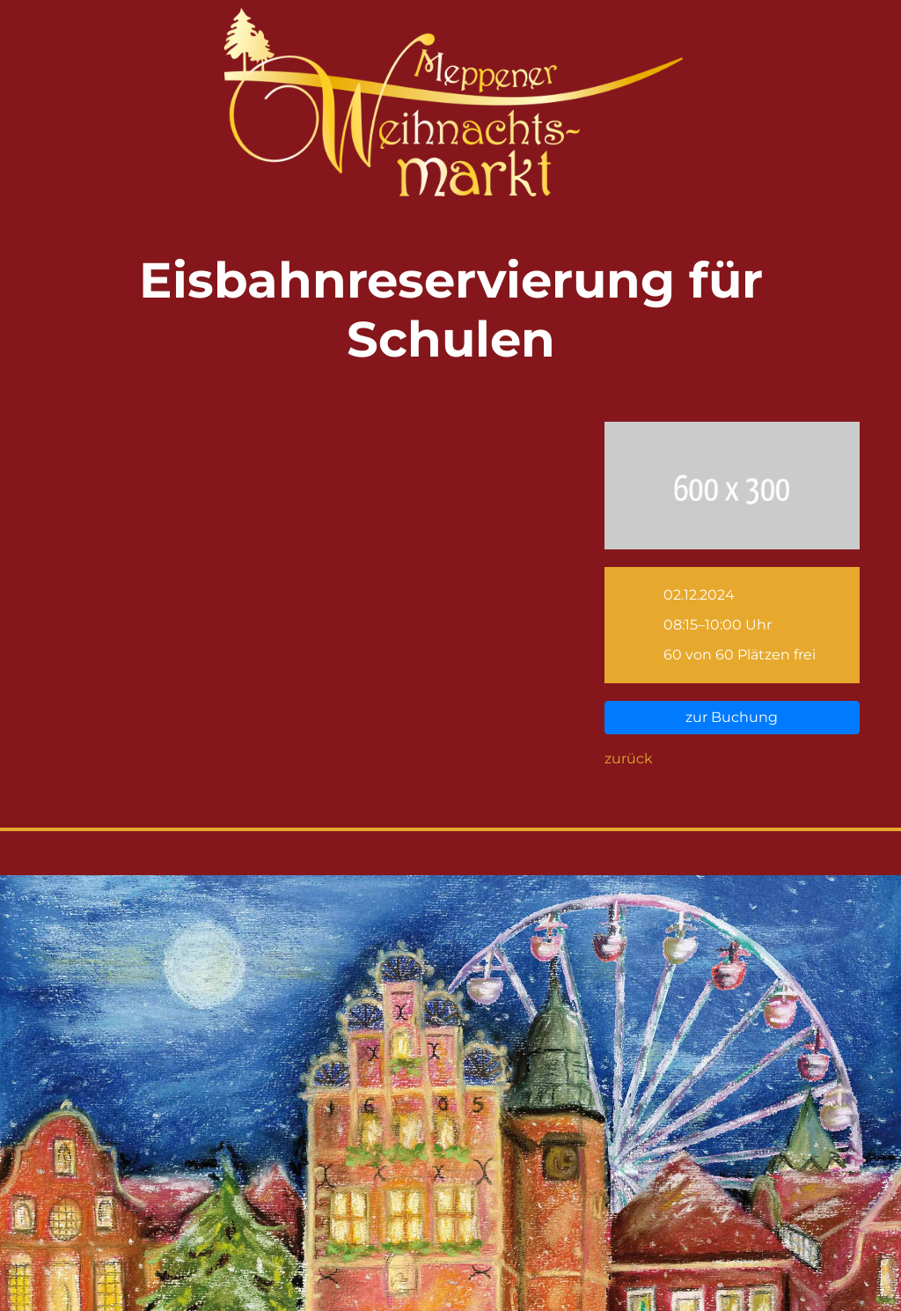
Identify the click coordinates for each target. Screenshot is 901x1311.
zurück (628, 758)
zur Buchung (731, 717)
